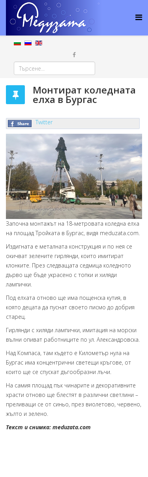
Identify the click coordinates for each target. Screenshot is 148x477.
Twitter (44, 122)
